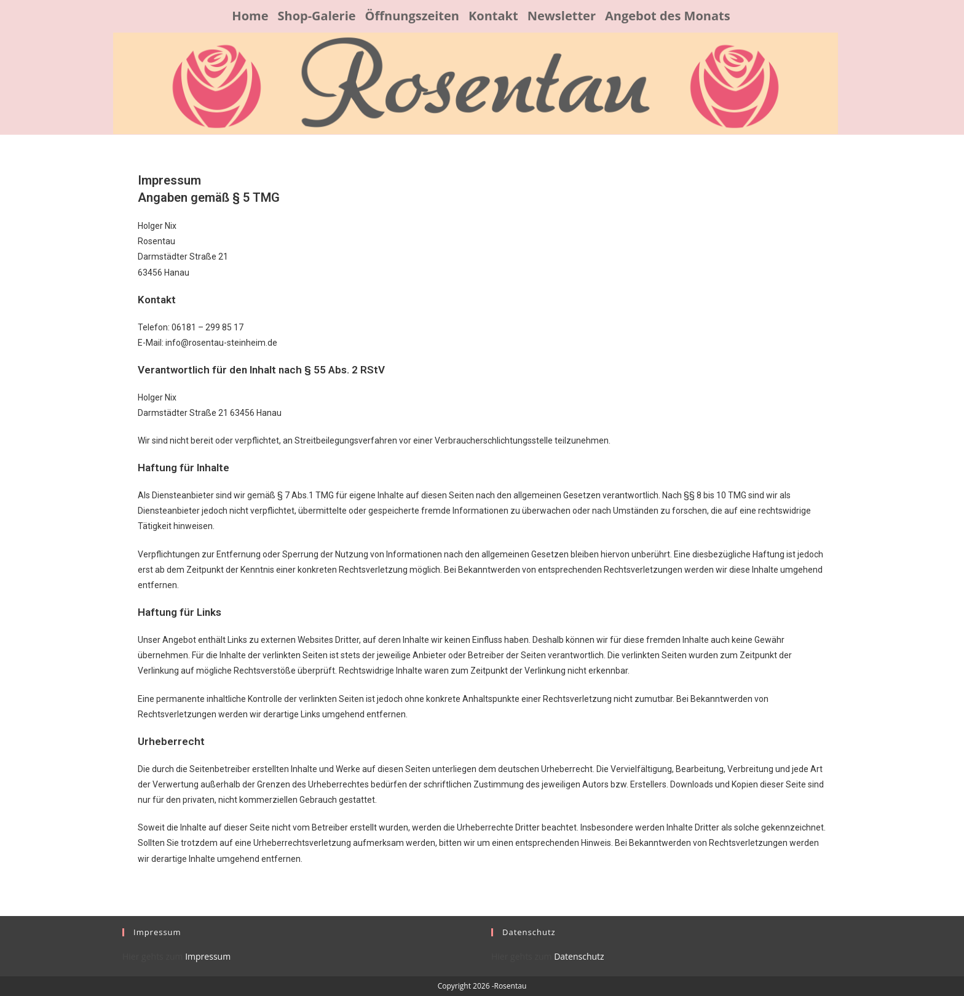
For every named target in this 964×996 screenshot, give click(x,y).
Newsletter (561, 15)
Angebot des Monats (667, 15)
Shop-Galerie (316, 15)
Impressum (207, 956)
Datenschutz (578, 956)
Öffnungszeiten (412, 15)
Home (250, 15)
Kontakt (493, 15)
